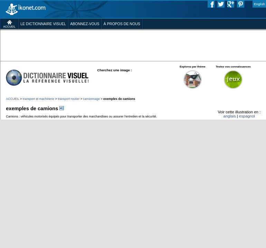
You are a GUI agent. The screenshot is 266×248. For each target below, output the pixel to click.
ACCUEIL (12, 99)
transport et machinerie (38, 99)
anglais (230, 116)
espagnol (247, 116)
